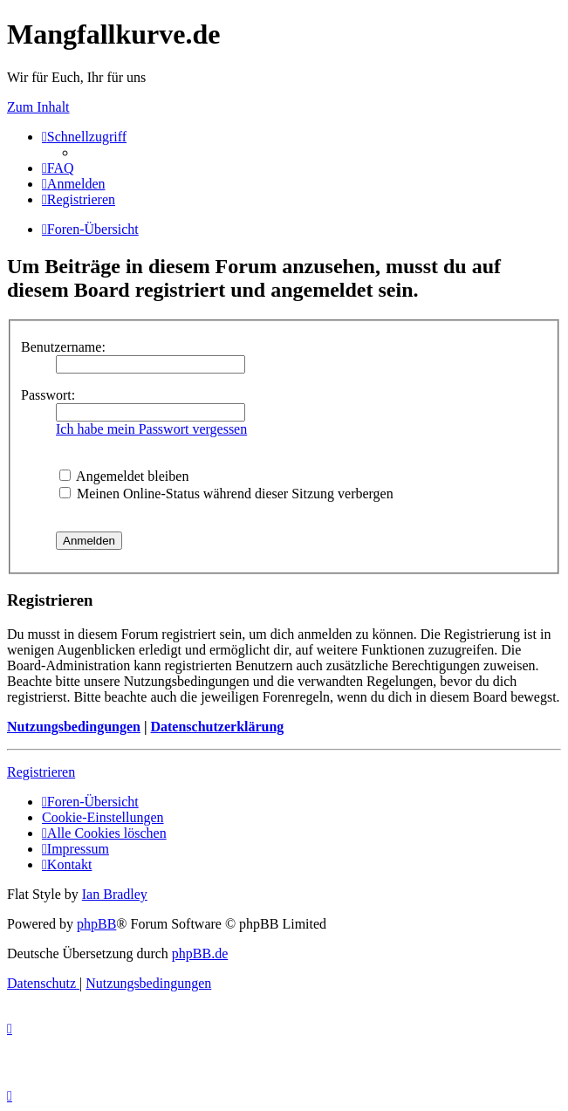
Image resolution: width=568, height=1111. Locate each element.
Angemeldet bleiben (123, 476)
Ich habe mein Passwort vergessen (151, 429)
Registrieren (41, 772)
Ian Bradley (114, 894)
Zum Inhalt (38, 106)
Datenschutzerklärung (217, 726)
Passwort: (48, 394)
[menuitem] (58, 168)
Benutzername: (63, 346)
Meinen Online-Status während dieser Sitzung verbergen (226, 493)
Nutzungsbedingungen (73, 726)
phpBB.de (200, 953)
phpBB (96, 923)
